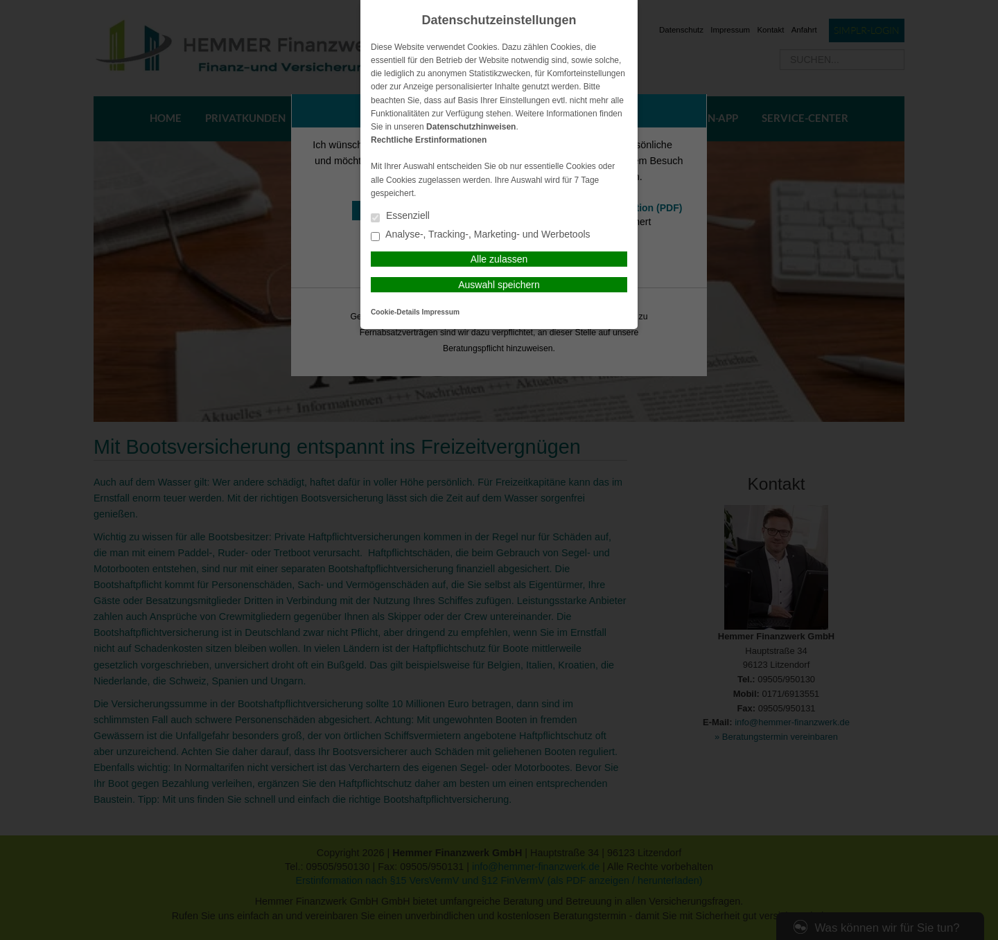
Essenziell (400, 216)
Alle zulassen (499, 259)
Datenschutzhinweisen (471, 127)
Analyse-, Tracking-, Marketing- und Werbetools (480, 235)
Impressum (440, 312)
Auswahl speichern (499, 284)
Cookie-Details (395, 312)
